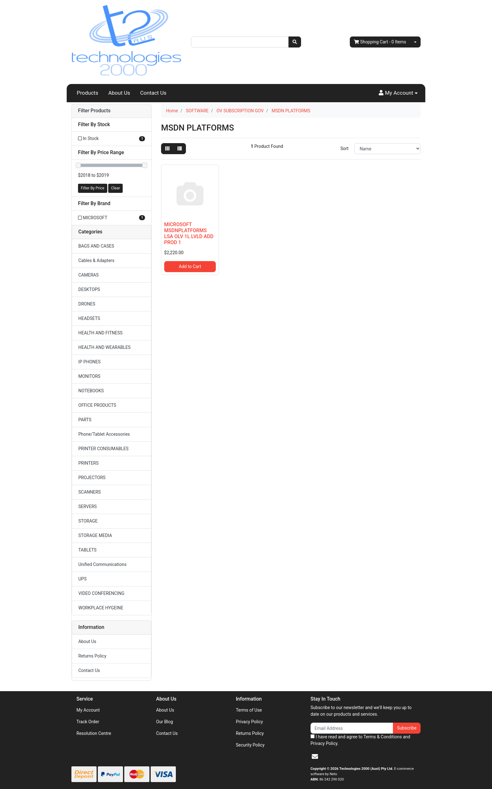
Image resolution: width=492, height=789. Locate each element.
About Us (119, 93)
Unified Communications (102, 564)
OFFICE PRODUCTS (97, 405)
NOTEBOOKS (91, 390)
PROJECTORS (91, 477)
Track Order (87, 721)
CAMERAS (88, 274)
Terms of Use (249, 710)
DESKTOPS (89, 289)
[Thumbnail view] (167, 148)
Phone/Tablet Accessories (104, 434)
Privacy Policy (249, 721)
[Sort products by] (387, 148)
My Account (88, 710)
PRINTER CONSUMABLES (103, 448)
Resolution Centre (93, 733)
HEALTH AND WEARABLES (104, 347)
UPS (82, 578)
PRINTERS (88, 463)
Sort (344, 148)
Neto (333, 774)
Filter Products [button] (94, 111)
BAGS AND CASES (96, 246)
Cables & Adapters (96, 260)
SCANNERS (89, 492)
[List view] (179, 148)
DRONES (86, 303)
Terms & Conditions (382, 736)
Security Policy (250, 744)
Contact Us (153, 93)
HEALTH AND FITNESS (100, 332)
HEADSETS (89, 318)
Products (87, 93)
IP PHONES (89, 361)
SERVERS (87, 506)
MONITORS (89, 376)
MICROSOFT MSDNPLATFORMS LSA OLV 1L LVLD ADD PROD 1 (189, 233)
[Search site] (294, 42)
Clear (115, 188)
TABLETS (87, 549)
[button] (398, 93)
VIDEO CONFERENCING (101, 593)
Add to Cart (190, 266)
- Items (380, 42)
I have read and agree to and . (360, 740)
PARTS (85, 419)
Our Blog (164, 721)
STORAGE (88, 520)
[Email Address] (351, 728)
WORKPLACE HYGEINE (100, 607)
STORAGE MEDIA (95, 535)
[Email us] (315, 756)
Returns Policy (92, 655)
